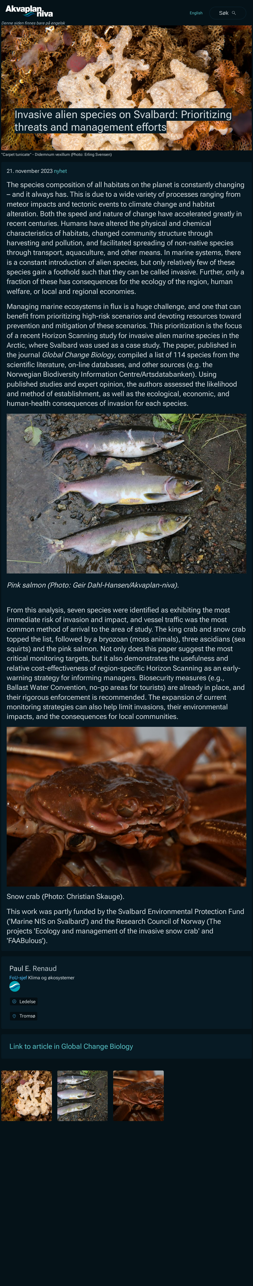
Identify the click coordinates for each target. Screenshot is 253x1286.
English (196, 13)
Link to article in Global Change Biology (71, 1046)
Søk (227, 13)
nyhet (60, 171)
